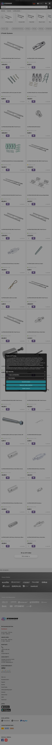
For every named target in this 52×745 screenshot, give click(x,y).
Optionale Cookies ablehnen (26, 385)
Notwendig (10, 371)
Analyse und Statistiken (13, 375)
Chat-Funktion (11, 378)
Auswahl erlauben (26, 381)
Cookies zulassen (26, 388)
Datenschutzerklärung (31, 365)
